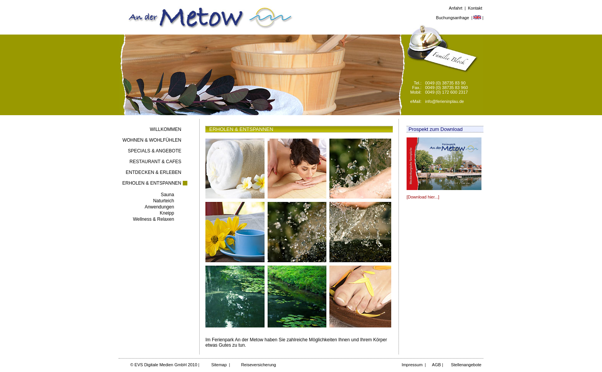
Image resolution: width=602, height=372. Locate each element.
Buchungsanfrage (452, 17)
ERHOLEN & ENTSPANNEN (151, 183)
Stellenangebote (465, 364)
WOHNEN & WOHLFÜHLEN (151, 140)
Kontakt (475, 8)
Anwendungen (159, 207)
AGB (436, 364)
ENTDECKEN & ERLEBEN (154, 172)
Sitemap (219, 364)
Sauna (167, 194)
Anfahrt (455, 8)
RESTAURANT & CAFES (155, 161)
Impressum (412, 364)
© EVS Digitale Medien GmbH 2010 (163, 364)
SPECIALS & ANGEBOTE (154, 151)
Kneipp (167, 213)
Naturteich (163, 200)
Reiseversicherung (258, 364)
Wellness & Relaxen (153, 219)
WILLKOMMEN (165, 129)
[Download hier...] (423, 197)
